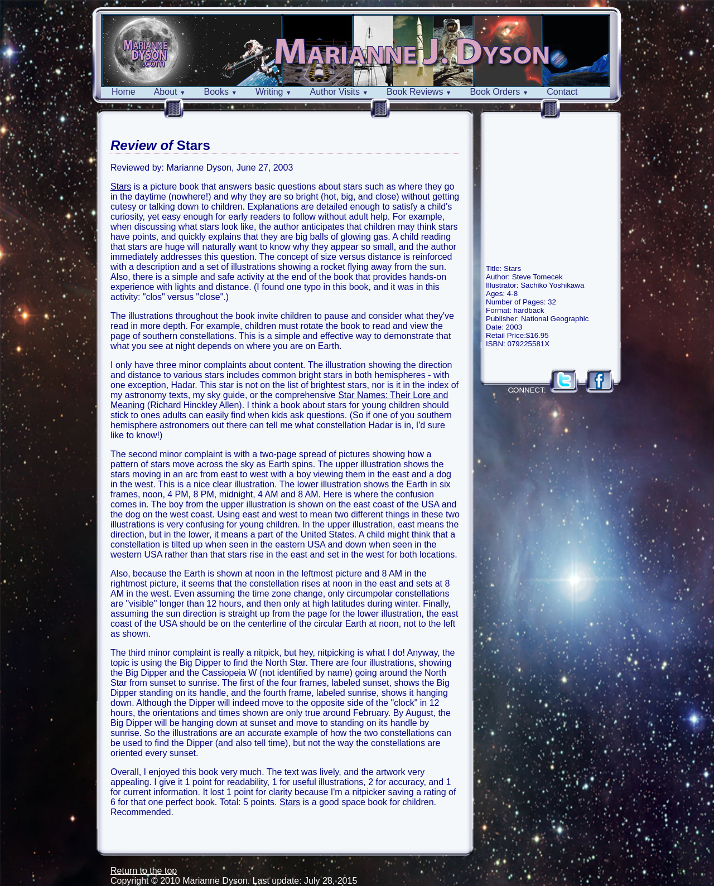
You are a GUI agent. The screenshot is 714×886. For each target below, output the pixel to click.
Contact (562, 91)
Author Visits (339, 91)
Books (220, 91)
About (170, 91)
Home (124, 91)
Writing (273, 91)
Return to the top (143, 870)
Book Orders (499, 91)
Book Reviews (419, 91)
